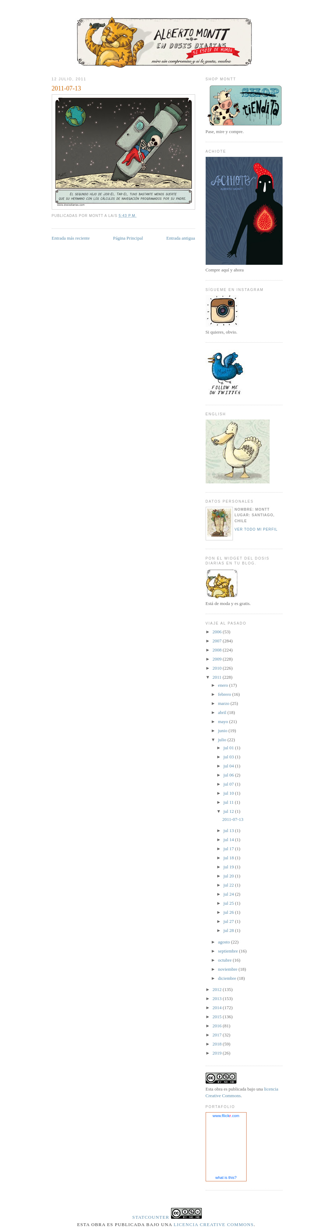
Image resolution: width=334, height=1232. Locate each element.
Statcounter (150, 1217)
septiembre (228, 951)
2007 (218, 640)
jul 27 (229, 921)
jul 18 (229, 857)
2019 (218, 1053)
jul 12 (229, 811)
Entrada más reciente (71, 238)
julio (222, 739)
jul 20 (229, 876)
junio (223, 730)
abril (222, 712)
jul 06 (229, 775)
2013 (218, 998)
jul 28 (229, 930)
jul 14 (229, 839)
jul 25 (229, 903)
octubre (225, 960)
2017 (218, 1034)
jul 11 (229, 802)
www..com (226, 1116)
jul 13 (229, 830)
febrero (225, 694)
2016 (218, 1025)
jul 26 (229, 912)
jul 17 (229, 848)
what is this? (226, 1177)
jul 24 (229, 894)
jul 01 (229, 747)
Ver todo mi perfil (256, 529)
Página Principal (128, 238)
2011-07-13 (66, 88)
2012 (218, 989)
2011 (218, 677)
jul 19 (229, 866)
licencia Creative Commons (213, 1224)
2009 (218, 659)
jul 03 (229, 756)
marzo (224, 703)
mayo (223, 721)
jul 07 (229, 784)
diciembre (227, 978)
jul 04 (229, 765)
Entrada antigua (180, 238)
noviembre (228, 969)
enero (223, 685)
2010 (218, 668)
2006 (218, 631)
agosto (224, 942)
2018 (218, 1044)
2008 (218, 650)
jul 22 (229, 885)
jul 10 (229, 793)
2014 (218, 1007)
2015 (218, 1016)
